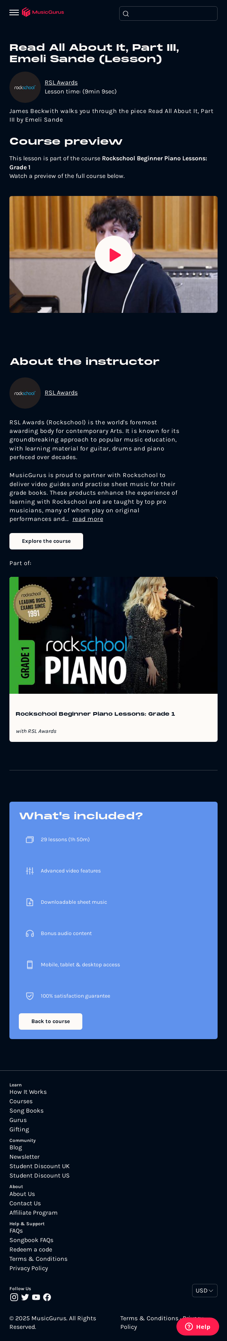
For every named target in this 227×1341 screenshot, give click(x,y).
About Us (22, 1194)
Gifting (19, 1129)
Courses (21, 1101)
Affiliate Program (33, 1213)
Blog (15, 1147)
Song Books (26, 1111)
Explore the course (46, 541)
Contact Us (25, 1203)
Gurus (18, 1120)
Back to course (50, 1021)
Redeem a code (30, 1249)
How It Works (28, 1092)
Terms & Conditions (38, 1259)
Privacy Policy (28, 1268)
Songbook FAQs (31, 1240)
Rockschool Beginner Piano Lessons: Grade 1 (95, 714)
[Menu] (15, 13)
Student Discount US (39, 1175)
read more (88, 518)
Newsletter (24, 1157)
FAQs (16, 1231)
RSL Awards (61, 82)
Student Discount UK (39, 1166)
